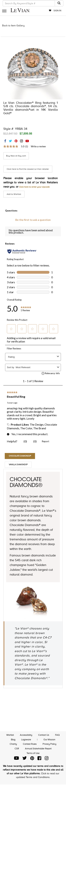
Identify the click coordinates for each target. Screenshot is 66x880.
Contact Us (43, 735)
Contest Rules (30, 744)
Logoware (26, 739)
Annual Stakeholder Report (38, 748)
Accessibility (26, 735)
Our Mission (49, 739)
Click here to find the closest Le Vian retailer (28, 169)
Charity (13, 744)
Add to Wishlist (14, 194)
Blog (13, 739)
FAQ (57, 735)
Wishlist (10, 735)
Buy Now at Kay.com (16, 156)
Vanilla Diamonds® (18, 464)
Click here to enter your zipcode (34, 187)
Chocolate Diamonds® (20, 456)
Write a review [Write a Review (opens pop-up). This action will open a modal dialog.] (38, 146)
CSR (17, 748)
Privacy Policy (49, 744)
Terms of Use (33, 753)
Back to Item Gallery (13, 25)
